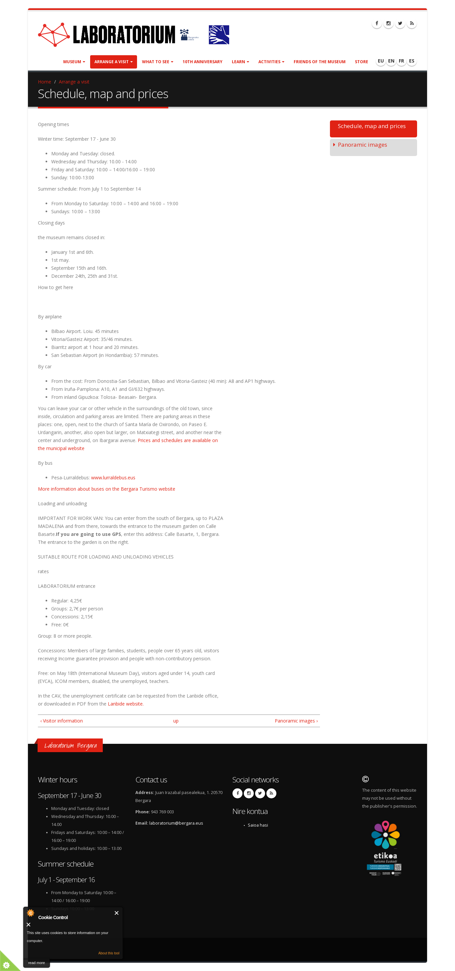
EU (381, 61)
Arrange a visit (113, 62)
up (176, 721)
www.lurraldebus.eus (113, 477)
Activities (271, 62)
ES (411, 61)
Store (361, 62)
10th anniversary (203, 62)
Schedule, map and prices (372, 126)
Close (117, 913)
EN (391, 61)
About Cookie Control (30, 912)
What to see (157, 62)
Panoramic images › (296, 721)
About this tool (108, 953)
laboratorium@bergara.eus (176, 823)
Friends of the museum (320, 62)
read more (36, 963)
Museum (74, 62)
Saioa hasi (258, 825)
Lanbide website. (126, 704)
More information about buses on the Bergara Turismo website (106, 489)
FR (401, 61)
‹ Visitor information (61, 721)
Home (44, 82)
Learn (240, 62)
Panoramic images (362, 144)
